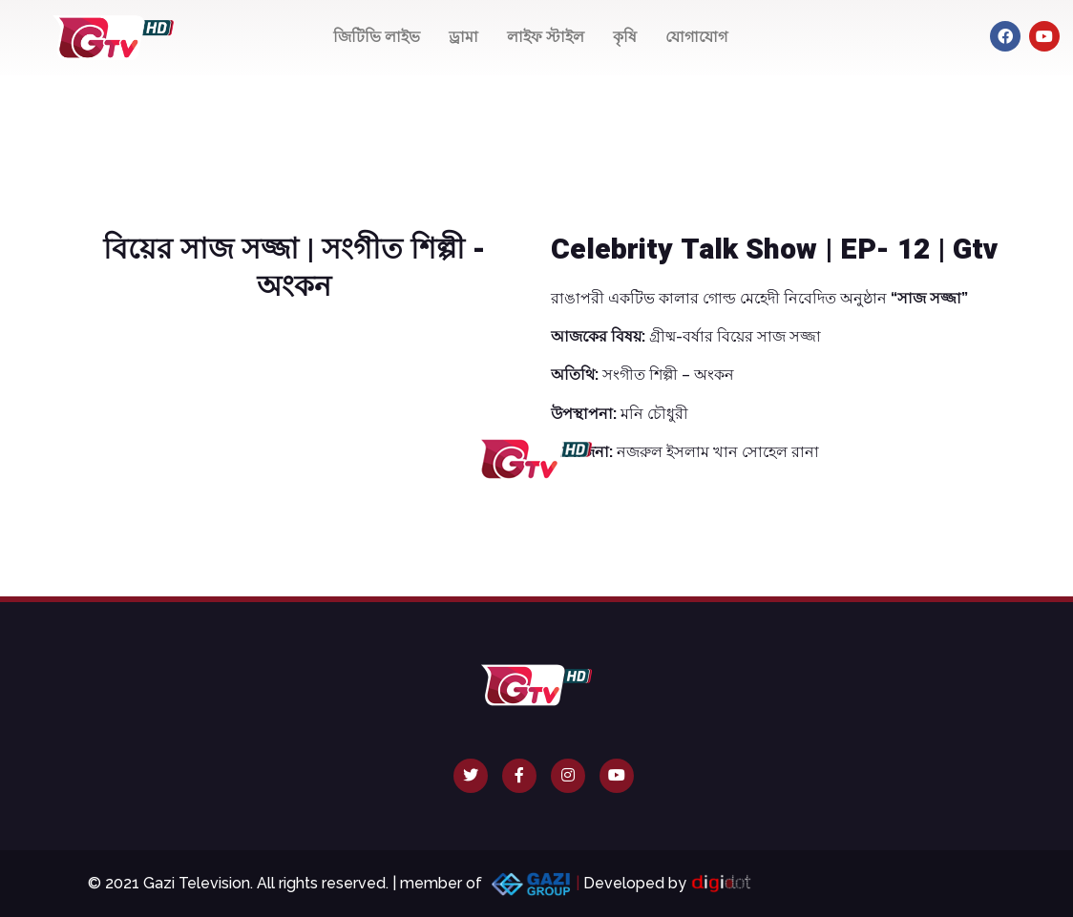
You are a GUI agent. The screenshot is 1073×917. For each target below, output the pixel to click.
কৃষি (625, 37)
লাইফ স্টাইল (545, 37)
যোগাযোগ (696, 37)
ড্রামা (463, 37)
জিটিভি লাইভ (376, 37)
